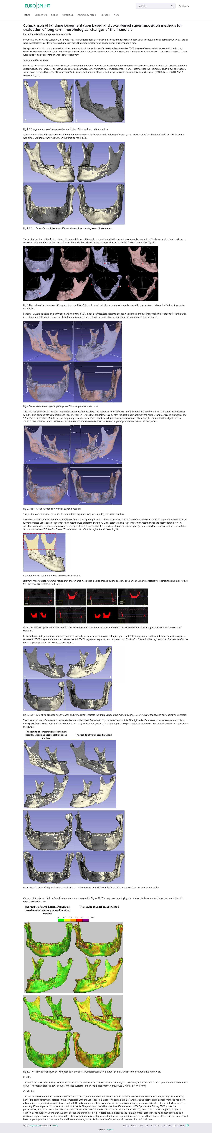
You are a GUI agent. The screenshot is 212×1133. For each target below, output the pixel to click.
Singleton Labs (36, 1125)
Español (110, 1129)
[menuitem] (27, 15)
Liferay (55, 1125)
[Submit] (172, 6)
